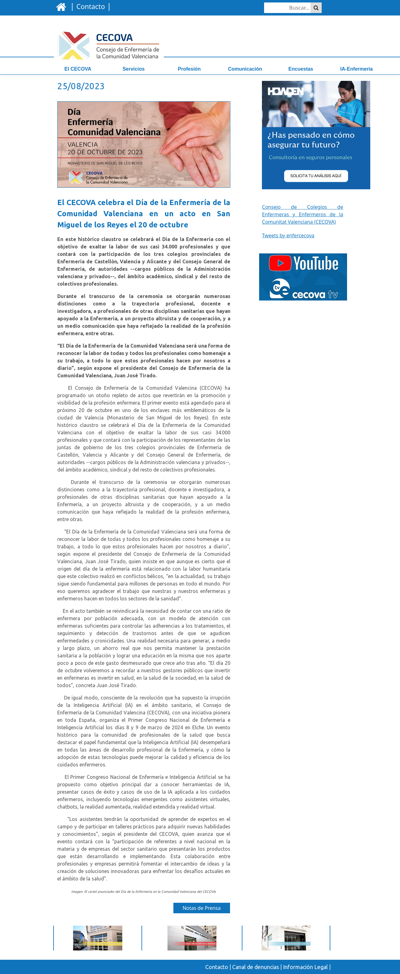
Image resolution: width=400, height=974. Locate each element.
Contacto (216, 967)
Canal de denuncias (255, 967)
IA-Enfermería (356, 69)
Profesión (189, 69)
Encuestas (300, 69)
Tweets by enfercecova (288, 235)
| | (89, 6)
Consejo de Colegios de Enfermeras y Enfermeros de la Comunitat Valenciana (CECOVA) (302, 214)
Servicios (134, 69)
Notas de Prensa (202, 908)
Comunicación (245, 69)
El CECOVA (77, 69)
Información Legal (305, 967)
